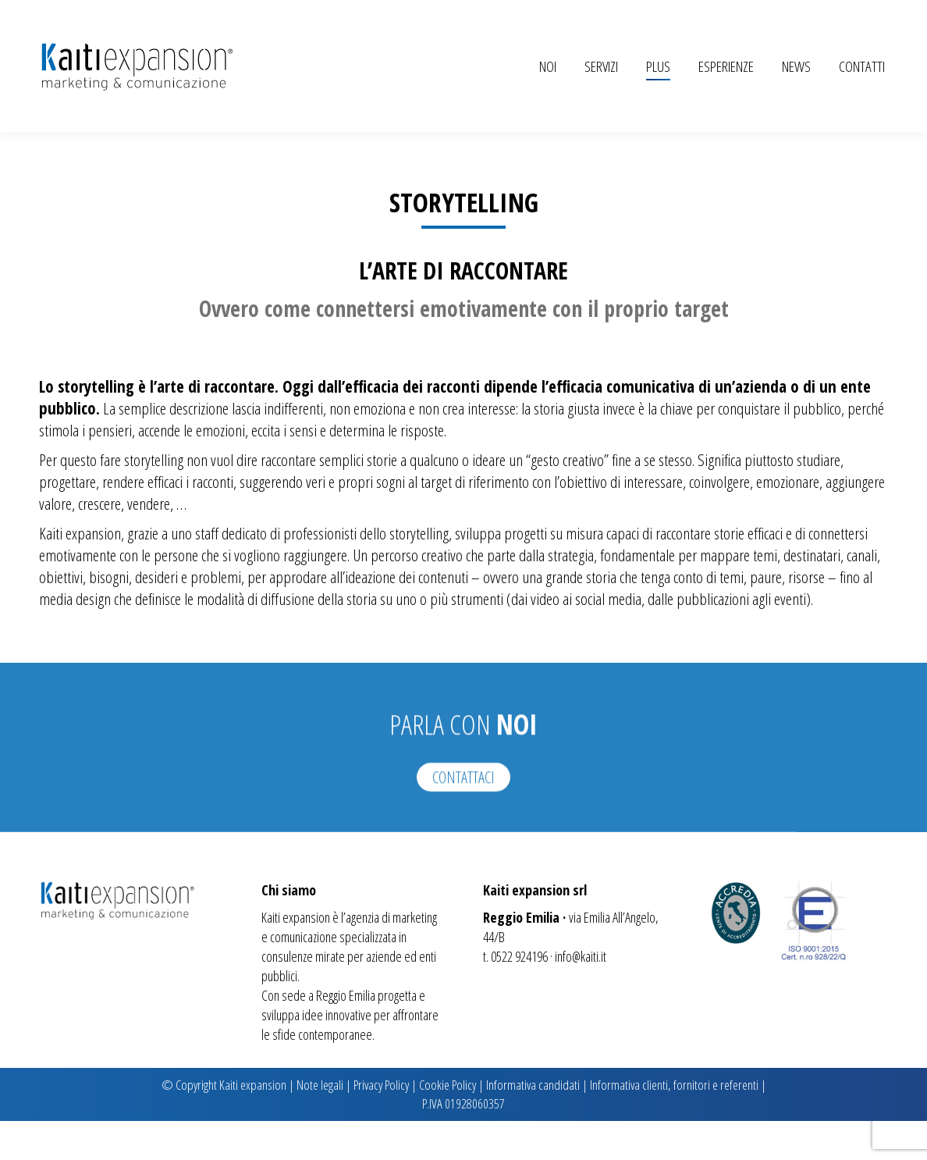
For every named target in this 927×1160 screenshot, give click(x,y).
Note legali (320, 1124)
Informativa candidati (533, 1124)
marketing (414, 956)
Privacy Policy (381, 1124)
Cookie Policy (447, 1124)
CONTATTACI (463, 867)
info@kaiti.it (580, 995)
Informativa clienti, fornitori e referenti (674, 1124)
